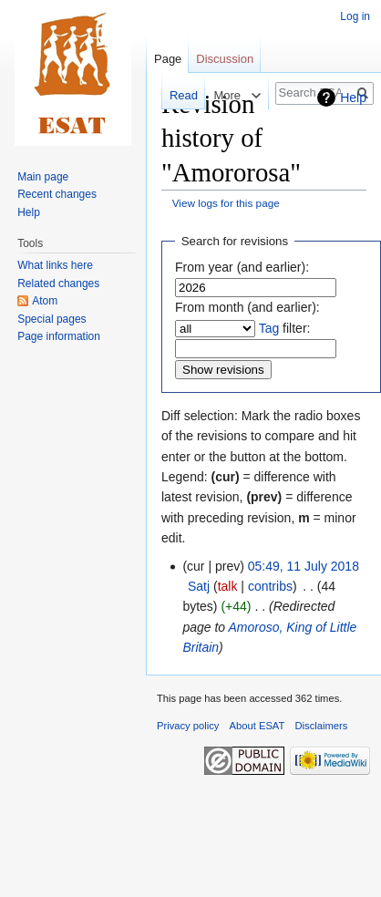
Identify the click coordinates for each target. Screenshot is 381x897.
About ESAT (257, 725)
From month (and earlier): (247, 307)
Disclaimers (321, 725)
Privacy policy (188, 725)
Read (173, 95)
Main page (42, 176)
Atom (44, 300)
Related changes (58, 283)
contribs (270, 586)
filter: (285, 328)
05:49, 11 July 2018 (303, 566)
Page (167, 59)
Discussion (224, 59)
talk (228, 586)
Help (353, 97)
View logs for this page (226, 203)
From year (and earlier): (242, 267)
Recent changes (57, 194)
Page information (58, 336)
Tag (269, 328)
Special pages (51, 319)
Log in (355, 16)
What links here (55, 265)
